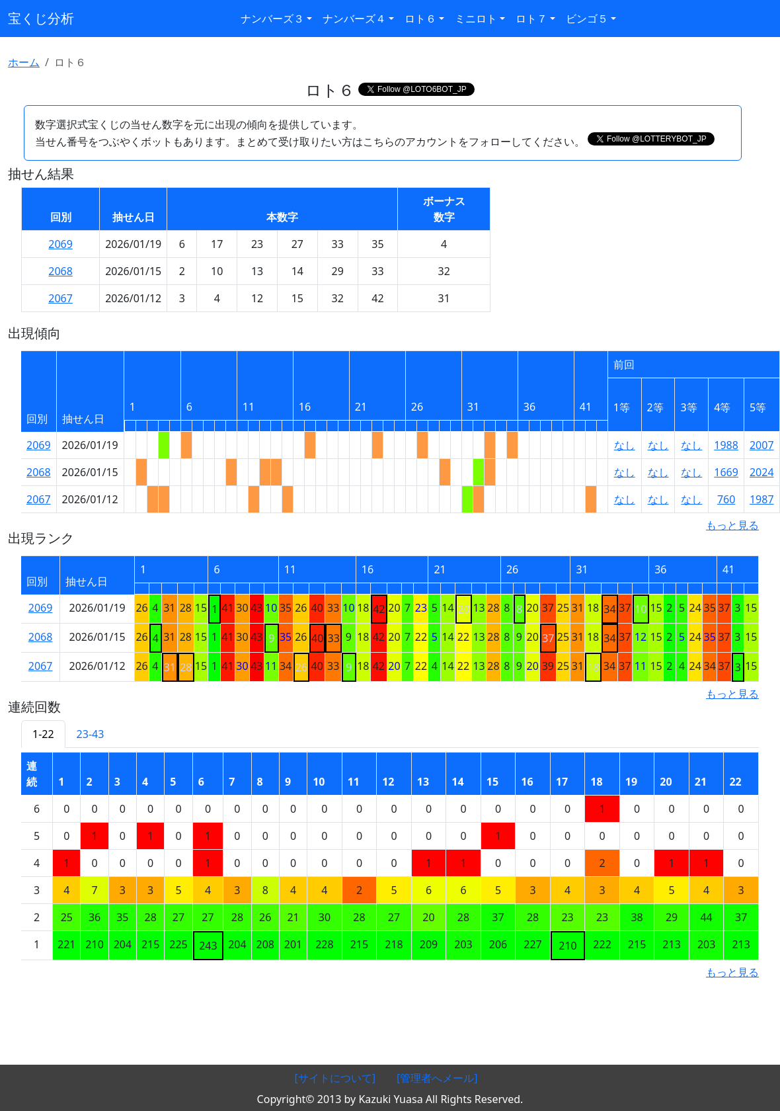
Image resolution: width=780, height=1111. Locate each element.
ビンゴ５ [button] (587, 18)
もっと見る (732, 525)
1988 (726, 445)
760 (726, 499)
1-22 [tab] (43, 734)
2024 (762, 472)
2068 (60, 271)
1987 (762, 499)
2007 (762, 445)
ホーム (24, 62)
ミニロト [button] (476, 18)
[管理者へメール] (437, 1078)
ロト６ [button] (420, 18)
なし (624, 445)
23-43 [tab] (90, 734)
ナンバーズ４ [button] (354, 18)
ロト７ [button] (531, 18)
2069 (60, 244)
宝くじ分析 (41, 18)
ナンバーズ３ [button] (272, 18)
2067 (60, 298)
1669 (726, 472)
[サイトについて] (334, 1078)
